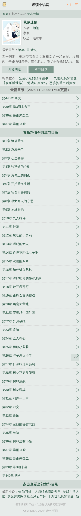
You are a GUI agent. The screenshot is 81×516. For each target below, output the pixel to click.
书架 (4, 5)
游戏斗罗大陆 (37, 83)
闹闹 (36, 28)
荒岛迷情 (33, 14)
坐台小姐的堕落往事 (33, 78)
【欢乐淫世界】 (13, 83)
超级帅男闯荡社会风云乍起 (26, 496)
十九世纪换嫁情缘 (64, 78)
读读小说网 (40, 5)
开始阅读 (14, 69)
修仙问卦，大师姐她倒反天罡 (39, 491)
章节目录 (41, 69)
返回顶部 (75, 357)
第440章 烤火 (27, 50)
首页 (5, 14)
